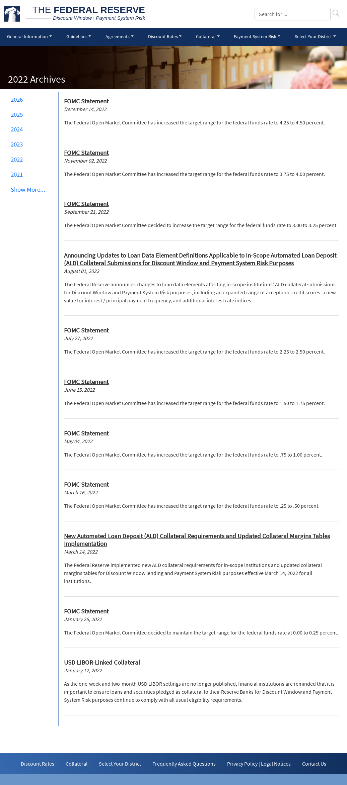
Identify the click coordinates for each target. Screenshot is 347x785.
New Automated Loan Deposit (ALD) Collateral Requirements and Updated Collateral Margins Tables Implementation (197, 540)
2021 (17, 174)
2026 (17, 99)
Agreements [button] (118, 36)
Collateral (76, 763)
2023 (17, 144)
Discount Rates (37, 763)
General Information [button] (27, 36)
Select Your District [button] (313, 36)
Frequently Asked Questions (184, 763)
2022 (17, 159)
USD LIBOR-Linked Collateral (102, 662)
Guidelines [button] (76, 36)
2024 (17, 129)
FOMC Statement (86, 101)
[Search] (293, 14)
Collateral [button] (206, 36)
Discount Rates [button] (163, 36)
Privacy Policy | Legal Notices (259, 763)
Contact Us (314, 763)
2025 (17, 114)
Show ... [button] (28, 189)
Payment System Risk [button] (255, 36)
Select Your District (120, 763)
